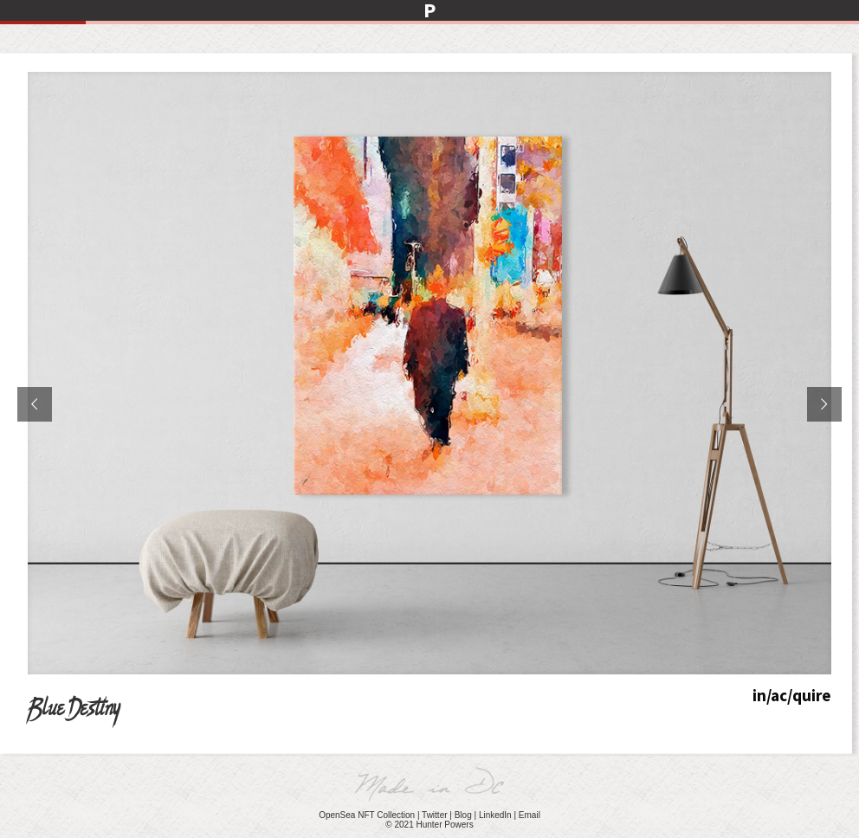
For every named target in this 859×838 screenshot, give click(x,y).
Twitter (434, 815)
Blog (463, 815)
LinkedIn (495, 815)
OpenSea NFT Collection (367, 815)
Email (529, 815)
